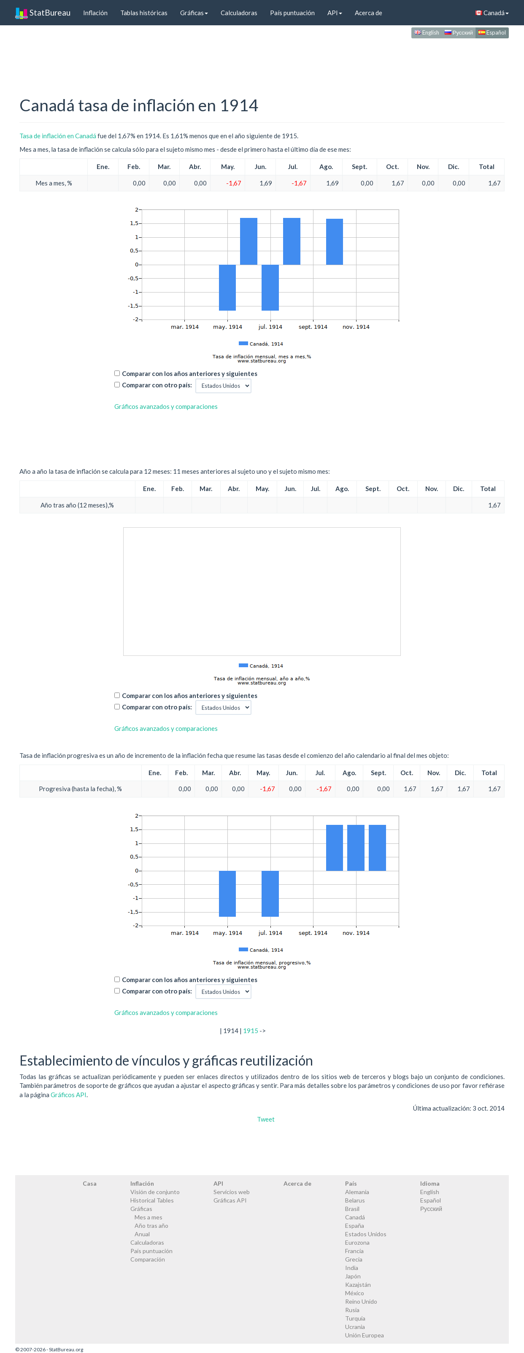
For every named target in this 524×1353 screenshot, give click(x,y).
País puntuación (292, 12)
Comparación (147, 1259)
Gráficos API (68, 1094)
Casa (90, 1183)
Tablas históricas (143, 12)
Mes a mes (148, 1217)
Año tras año (151, 1225)
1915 (250, 1030)
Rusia (352, 1309)
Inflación (95, 12)
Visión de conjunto (155, 1191)
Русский (459, 32)
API (334, 12)
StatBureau (42, 12)
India (351, 1267)
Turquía (355, 1318)
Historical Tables (152, 1200)
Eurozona (357, 1242)
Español (492, 32)
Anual (142, 1234)
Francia (354, 1250)
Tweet (266, 1119)
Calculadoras (239, 12)
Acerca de (368, 12)
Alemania (357, 1191)
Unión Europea (364, 1335)
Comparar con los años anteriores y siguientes (189, 373)
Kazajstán (358, 1284)
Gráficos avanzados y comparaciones (166, 406)
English (426, 32)
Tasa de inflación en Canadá (57, 136)
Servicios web (231, 1191)
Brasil (352, 1208)
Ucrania (355, 1326)
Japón (353, 1276)
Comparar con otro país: (157, 385)
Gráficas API (230, 1200)
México (354, 1293)
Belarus (355, 1200)
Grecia (353, 1259)
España (354, 1225)
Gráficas (194, 12)
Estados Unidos (365, 1234)
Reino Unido (361, 1301)
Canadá (492, 12)
